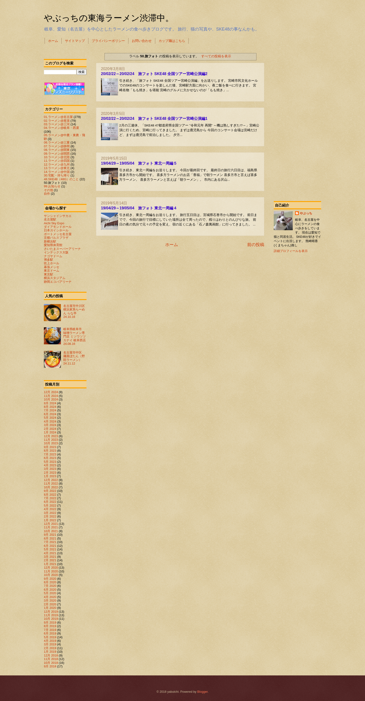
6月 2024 (50, 414)
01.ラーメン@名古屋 (58, 117)
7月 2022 (50, 498)
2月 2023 (50, 472)
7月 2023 (50, 454)
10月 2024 (51, 399)
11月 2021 (51, 527)
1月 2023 (50, 476)
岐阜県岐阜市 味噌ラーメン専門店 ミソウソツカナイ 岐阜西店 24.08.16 (76, 336)
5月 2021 (50, 549)
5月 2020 (50, 593)
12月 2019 (51, 611)
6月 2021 (50, 546)
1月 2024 (50, 432)
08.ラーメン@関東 (57, 150)
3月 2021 (50, 556)
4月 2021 (50, 553)
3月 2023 (50, 469)
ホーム (53, 41)
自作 (47, 193)
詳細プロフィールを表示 (291, 251)
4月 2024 (50, 421)
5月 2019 (50, 637)
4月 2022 (50, 509)
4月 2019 (50, 641)
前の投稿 (255, 244)
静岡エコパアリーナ (58, 281)
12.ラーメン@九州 (57, 164)
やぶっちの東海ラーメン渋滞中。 (109, 18)
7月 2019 (50, 630)
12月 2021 (51, 524)
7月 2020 (50, 586)
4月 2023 (50, 465)
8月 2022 (50, 494)
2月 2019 (50, 648)
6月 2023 (50, 458)
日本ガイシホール (56, 230)
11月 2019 (51, 615)
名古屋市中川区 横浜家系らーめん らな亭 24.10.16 (75, 311)
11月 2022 (51, 483)
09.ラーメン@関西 (57, 153)
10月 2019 (51, 618)
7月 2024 (50, 410)
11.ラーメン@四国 (57, 160)
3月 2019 (50, 644)
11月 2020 (51, 571)
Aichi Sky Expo (54, 223)
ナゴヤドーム (53, 256)
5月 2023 (50, 461)
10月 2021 (51, 531)
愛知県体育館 (53, 245)
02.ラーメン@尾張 (57, 120)
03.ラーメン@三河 (57, 124)
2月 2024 (50, 429)
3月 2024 (50, 425)
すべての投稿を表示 (216, 56)
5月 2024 (50, 417)
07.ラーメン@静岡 (57, 146)
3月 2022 (50, 513)
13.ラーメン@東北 (57, 168)
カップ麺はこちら (172, 41)
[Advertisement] (297, 122)
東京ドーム (51, 270)
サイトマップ (75, 41)
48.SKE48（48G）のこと (61, 179)
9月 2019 (50, 622)
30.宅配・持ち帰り (57, 175)
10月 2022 (51, 487)
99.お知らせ (52, 186)
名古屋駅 (50, 219)
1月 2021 (50, 564)
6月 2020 (50, 589)
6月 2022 (50, 501)
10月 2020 (51, 575)
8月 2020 (50, 582)
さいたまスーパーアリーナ (62, 249)
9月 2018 (50, 666)
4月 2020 (50, 597)
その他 (48, 190)
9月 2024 (50, 403)
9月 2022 (50, 491)
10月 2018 (51, 663)
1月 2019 (50, 651)
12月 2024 (51, 392)
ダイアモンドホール (58, 227)
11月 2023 (51, 439)
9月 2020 (50, 578)
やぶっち (306, 213)
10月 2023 (51, 443)
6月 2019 (50, 633)
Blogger (202, 691)
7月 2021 (50, 542)
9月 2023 (50, 447)
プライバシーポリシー (108, 41)
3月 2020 (50, 600)
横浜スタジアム (54, 278)
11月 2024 (51, 396)
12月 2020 (51, 567)
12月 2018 (51, 655)
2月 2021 (50, 560)
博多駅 (48, 259)
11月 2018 (51, 659)
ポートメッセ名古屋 (58, 234)
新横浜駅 (50, 241)
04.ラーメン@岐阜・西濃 (61, 128)
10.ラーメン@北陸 (57, 157)
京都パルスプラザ (56, 237)
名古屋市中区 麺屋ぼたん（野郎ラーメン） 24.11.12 (74, 358)
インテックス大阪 (56, 252)
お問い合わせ (142, 41)
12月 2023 (51, 436)
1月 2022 (50, 520)
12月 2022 (51, 480)
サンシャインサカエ (58, 216)
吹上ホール (51, 263)
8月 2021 (50, 538)
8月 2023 (50, 450)
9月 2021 (50, 534)
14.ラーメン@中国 (57, 172)
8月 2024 (50, 407)
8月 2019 (50, 626)
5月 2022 (50, 505)
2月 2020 (50, 604)
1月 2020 (50, 608)
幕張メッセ (51, 267)
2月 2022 (50, 516)
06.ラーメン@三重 (57, 142)
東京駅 (48, 274)
